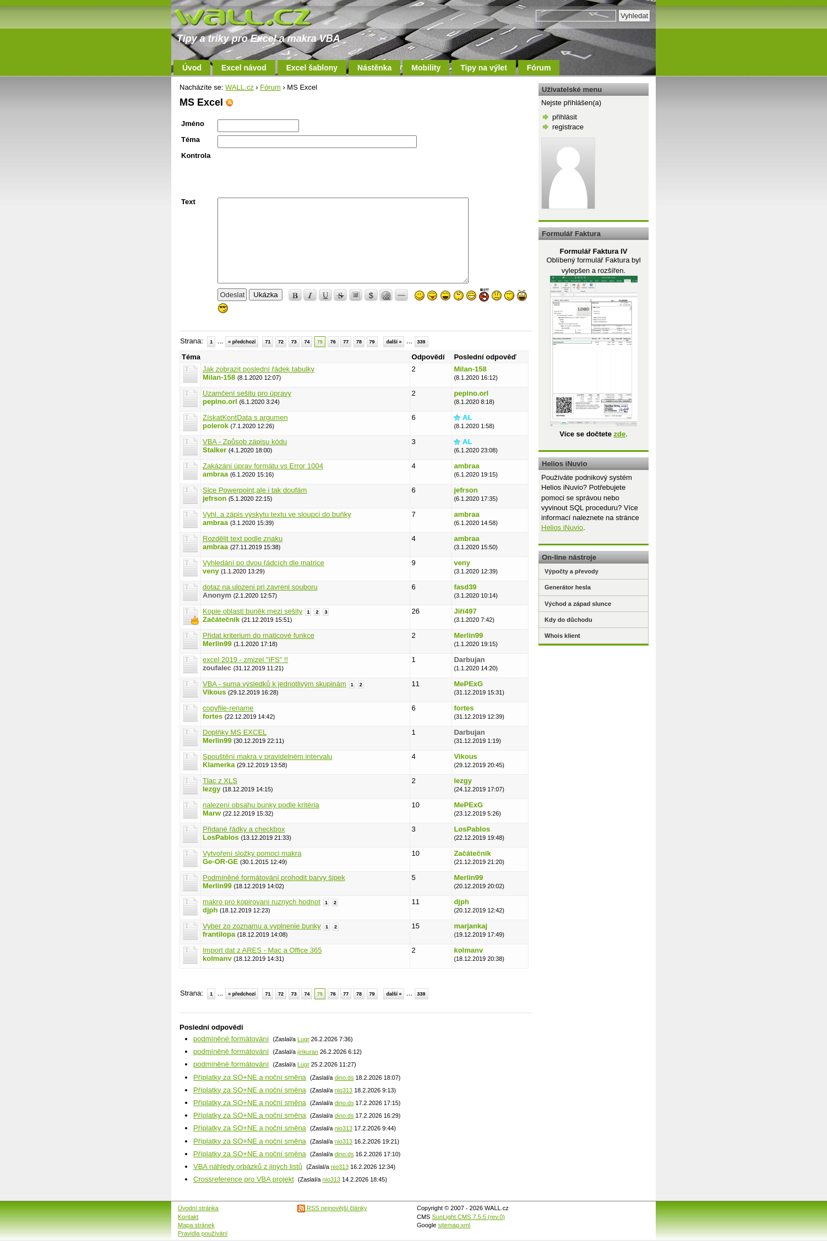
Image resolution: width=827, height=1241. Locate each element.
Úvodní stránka (198, 1208)
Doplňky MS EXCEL (234, 732)
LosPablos (221, 837)
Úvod (192, 67)
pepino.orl (220, 401)
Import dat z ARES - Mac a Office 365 (262, 950)
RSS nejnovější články (332, 1208)
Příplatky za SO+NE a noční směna (249, 1077)
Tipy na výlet (483, 67)
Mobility (425, 67)
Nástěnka (374, 67)
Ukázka (265, 295)
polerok (215, 426)
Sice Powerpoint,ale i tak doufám (255, 490)
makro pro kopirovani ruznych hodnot (261, 902)
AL (467, 417)
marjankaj (470, 926)
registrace (568, 127)
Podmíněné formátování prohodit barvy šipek (274, 877)
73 (294, 342)
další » (393, 342)
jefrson (214, 498)
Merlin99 (217, 643)
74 (306, 342)
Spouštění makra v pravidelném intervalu (268, 756)
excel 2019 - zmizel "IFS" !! (245, 659)
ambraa (215, 474)
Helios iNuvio (562, 527)
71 (267, 342)
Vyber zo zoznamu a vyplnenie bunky (262, 926)
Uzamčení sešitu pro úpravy (247, 393)
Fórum (539, 67)
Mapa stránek (196, 1225)
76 (333, 342)
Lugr (303, 1039)
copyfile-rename (228, 708)
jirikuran (307, 1051)
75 (320, 342)
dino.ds (344, 1077)
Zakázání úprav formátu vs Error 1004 (263, 466)
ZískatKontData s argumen (245, 417)
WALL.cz (239, 87)
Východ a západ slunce (578, 603)
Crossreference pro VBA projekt (243, 1179)
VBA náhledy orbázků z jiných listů (247, 1166)
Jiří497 (465, 611)
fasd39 (465, 587)
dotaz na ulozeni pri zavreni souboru (260, 587)
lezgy (212, 789)
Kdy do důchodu (568, 619)
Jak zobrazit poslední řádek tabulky (258, 369)
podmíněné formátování (231, 1039)
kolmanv (217, 958)
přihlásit (564, 117)
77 (346, 342)
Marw (212, 813)
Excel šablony (312, 67)
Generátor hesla (568, 587)
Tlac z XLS (220, 781)
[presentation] (301, 172)
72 (281, 342)
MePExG (468, 684)
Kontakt (188, 1216)
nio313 (344, 1090)
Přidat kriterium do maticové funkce (258, 635)
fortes (212, 716)
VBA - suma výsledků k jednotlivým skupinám (274, 684)
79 (372, 342)
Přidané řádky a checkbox (244, 829)
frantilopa (219, 934)
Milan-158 (219, 377)
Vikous (214, 692)
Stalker (214, 450)
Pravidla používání (203, 1233)
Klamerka (219, 765)
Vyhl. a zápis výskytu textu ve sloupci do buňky (277, 514)
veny (211, 571)
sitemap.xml (454, 1225)
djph (210, 910)
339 (421, 342)
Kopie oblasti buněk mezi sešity (252, 611)
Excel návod (243, 67)
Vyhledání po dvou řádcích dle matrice (263, 563)
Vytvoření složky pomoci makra (252, 853)
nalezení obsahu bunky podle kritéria (261, 805)
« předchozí (241, 342)
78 (359, 342)
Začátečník (221, 619)
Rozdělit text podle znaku (242, 538)
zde (619, 434)
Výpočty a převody (572, 571)
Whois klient (562, 635)
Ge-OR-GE (220, 861)
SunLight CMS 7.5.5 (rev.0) (468, 1216)
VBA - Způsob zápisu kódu (245, 442)
